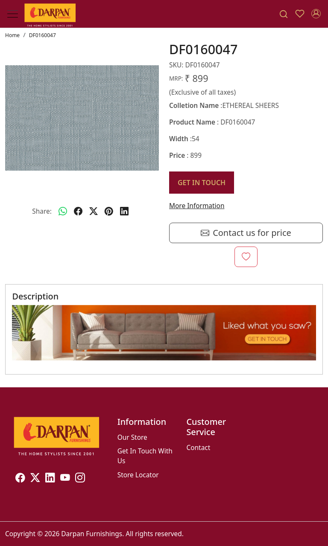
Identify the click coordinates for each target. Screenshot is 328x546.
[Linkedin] (50, 478)
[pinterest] (109, 211)
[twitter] (93, 211)
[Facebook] (20, 478)
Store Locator (138, 474)
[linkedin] (124, 211)
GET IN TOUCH (202, 182)
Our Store (132, 437)
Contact (198, 447)
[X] (35, 478)
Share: (42, 211)
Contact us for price (246, 233)
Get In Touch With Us (145, 455)
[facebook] (78, 211)
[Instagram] (80, 478)
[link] (283, 14)
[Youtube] (65, 478)
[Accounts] (316, 13)
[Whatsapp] (62, 211)
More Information (196, 205)
